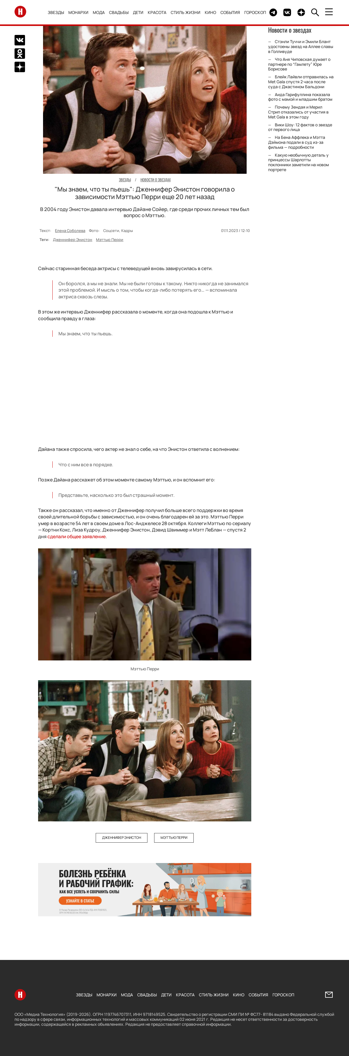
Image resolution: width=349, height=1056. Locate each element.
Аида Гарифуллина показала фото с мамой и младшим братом (300, 97)
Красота (157, 12)
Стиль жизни (186, 12)
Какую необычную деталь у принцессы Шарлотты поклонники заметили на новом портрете (298, 162)
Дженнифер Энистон (72, 239)
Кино (210, 12)
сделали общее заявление (76, 536)
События (230, 12)
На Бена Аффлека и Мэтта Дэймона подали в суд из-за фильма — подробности (296, 142)
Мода (99, 12)
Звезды (56, 12)
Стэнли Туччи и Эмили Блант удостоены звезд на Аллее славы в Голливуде (300, 46)
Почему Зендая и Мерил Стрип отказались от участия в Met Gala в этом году (298, 112)
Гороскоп (255, 12)
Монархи (79, 12)
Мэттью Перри (109, 239)
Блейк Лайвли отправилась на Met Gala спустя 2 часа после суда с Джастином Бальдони (301, 81)
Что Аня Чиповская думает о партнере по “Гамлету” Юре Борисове (299, 64)
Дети (138, 12)
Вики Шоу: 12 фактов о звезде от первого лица (300, 127)
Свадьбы (119, 12)
